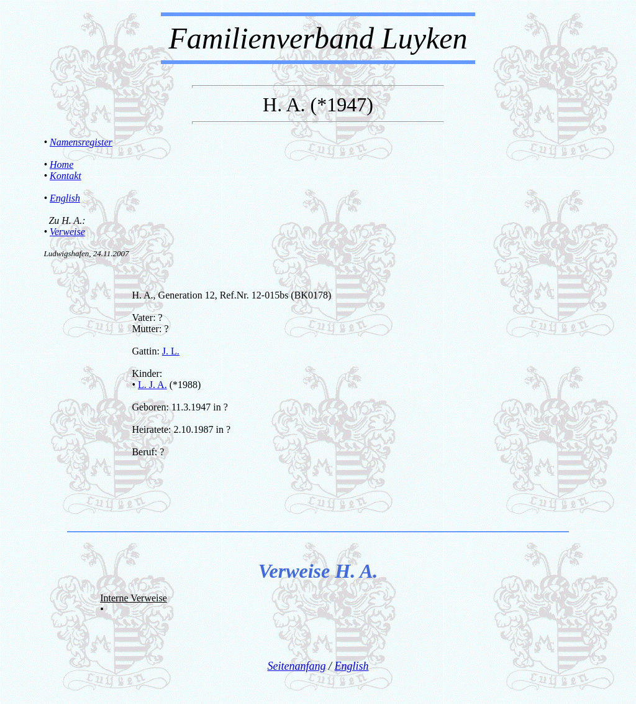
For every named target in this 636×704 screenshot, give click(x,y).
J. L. (170, 351)
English (65, 198)
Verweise (67, 231)
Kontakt (65, 175)
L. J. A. (152, 384)
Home (61, 164)
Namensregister (81, 142)
